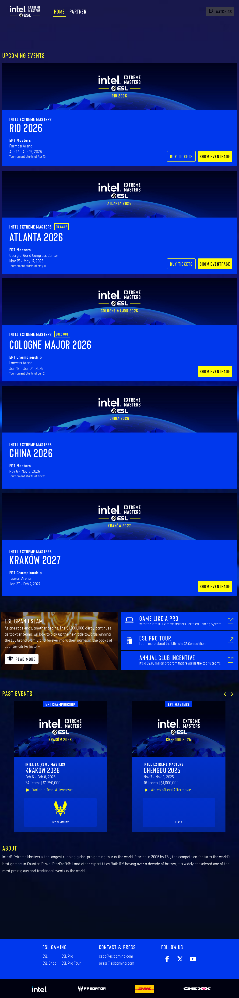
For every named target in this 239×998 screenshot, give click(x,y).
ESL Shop (49, 963)
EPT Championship (60, 704)
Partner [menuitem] (78, 11)
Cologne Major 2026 (50, 344)
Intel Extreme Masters (30, 119)
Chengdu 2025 (162, 769)
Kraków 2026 (42, 769)
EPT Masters (179, 704)
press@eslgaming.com (116, 963)
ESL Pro (67, 956)
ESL (45, 956)
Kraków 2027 (35, 560)
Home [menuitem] (59, 11)
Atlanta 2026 (36, 237)
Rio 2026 (25, 127)
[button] (224, 694)
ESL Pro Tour (71, 963)
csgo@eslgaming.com (116, 956)
